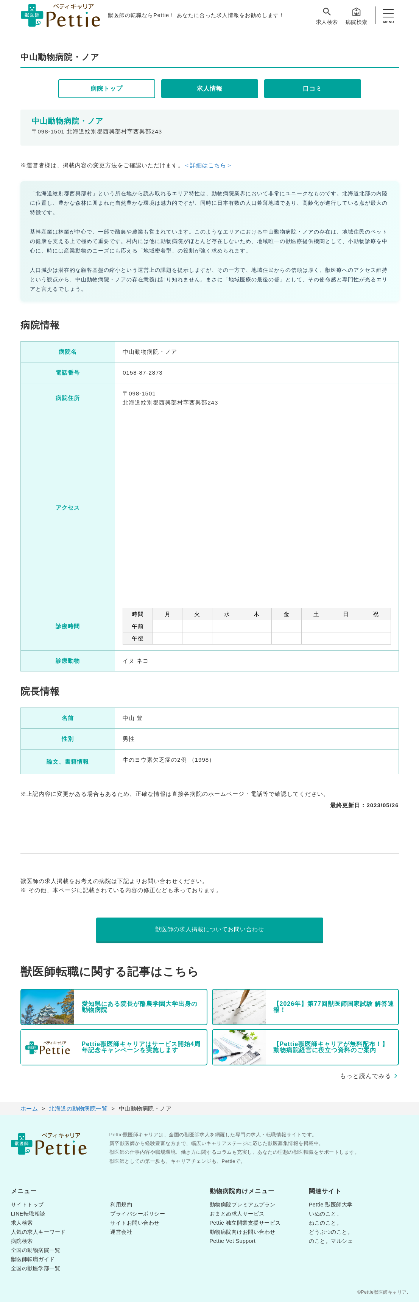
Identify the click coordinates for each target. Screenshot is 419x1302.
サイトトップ (27, 1205)
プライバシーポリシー (137, 1214)
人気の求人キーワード (38, 1232)
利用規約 (121, 1205)
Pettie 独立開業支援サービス (245, 1223)
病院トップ (106, 88)
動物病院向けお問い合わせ (243, 1232)
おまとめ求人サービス (237, 1214)
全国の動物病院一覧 (36, 1250)
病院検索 (357, 15)
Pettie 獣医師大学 (331, 1205)
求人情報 (210, 88)
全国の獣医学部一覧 (36, 1268)
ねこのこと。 (325, 1223)
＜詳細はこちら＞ (208, 165)
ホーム (29, 1108)
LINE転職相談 (28, 1214)
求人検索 (327, 15)
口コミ (312, 88)
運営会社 (121, 1232)
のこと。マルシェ (331, 1241)
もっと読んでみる (365, 1076)
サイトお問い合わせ (135, 1223)
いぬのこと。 (325, 1214)
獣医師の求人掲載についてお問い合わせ (209, 929)
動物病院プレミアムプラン (243, 1205)
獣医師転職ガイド (33, 1259)
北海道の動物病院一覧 (78, 1108)
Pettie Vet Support (233, 1241)
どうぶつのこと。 (331, 1232)
